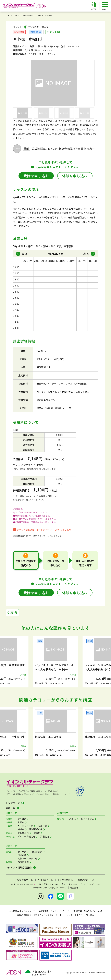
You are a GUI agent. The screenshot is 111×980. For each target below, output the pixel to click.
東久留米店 (23, 833)
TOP (7, 15)
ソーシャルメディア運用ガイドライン (50, 887)
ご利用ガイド (43, 880)
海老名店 (44, 836)
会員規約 (73, 884)
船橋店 (21, 829)
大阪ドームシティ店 (27, 858)
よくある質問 (64, 880)
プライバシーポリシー (89, 884)
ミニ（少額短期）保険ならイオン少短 (84, 911)
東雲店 (37, 833)
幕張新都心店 (36, 829)
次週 (86, 254)
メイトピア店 (87, 819)
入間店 (21, 822)
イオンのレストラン (74, 915)
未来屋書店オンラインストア (22, 911)
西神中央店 (23, 862)
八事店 (16, 15)
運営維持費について (22, 535)
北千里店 (22, 852)
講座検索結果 (28, 15)
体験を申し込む (75, 175)
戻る (13, 612)
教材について (39, 535)
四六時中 (90, 915)
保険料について (54, 535)
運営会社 (74, 887)
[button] (11, 658)
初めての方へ (23, 880)
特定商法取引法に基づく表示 (52, 884)
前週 (25, 254)
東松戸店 (42, 826)
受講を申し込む (36, 175)
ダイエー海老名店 (26, 836)
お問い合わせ (84, 880)
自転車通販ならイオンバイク (51, 911)
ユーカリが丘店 (25, 826)
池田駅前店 (37, 852)
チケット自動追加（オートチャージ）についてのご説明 (44, 529)
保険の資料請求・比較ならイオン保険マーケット (39, 915)
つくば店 (22, 819)
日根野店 (22, 855)
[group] (55, 661)
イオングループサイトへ (22, 884)
